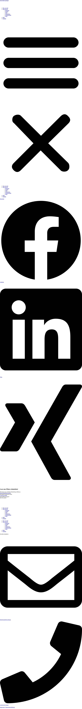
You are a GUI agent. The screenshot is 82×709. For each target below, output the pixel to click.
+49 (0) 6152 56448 (4, 705)
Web (6, 12)
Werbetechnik (8, 15)
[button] (41, 102)
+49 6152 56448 (3, 495)
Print (6, 16)
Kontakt (4, 18)
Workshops (7, 14)
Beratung (7, 10)
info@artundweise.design (5, 493)
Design (6, 11)
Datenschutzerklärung (10, 707)
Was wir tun (5, 9)
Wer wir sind (5, 8)
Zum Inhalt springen (4, 0)
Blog (4, 17)
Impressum (2, 707)
